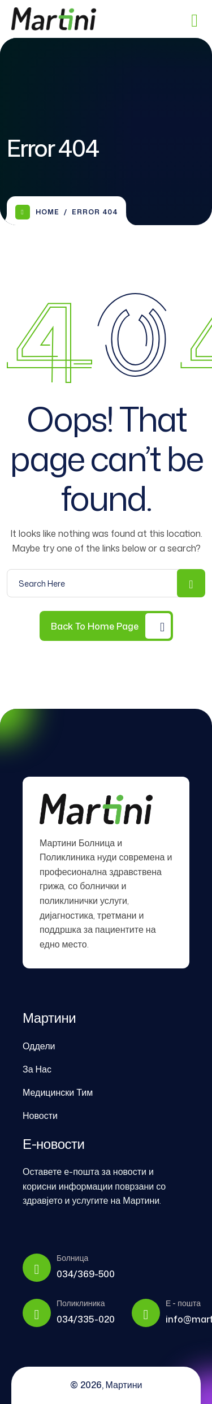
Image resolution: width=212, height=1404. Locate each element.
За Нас (37, 1069)
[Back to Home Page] (106, 626)
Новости (40, 1115)
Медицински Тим (58, 1092)
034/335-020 (86, 1319)
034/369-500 (86, 1274)
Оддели (39, 1046)
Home (37, 212)
